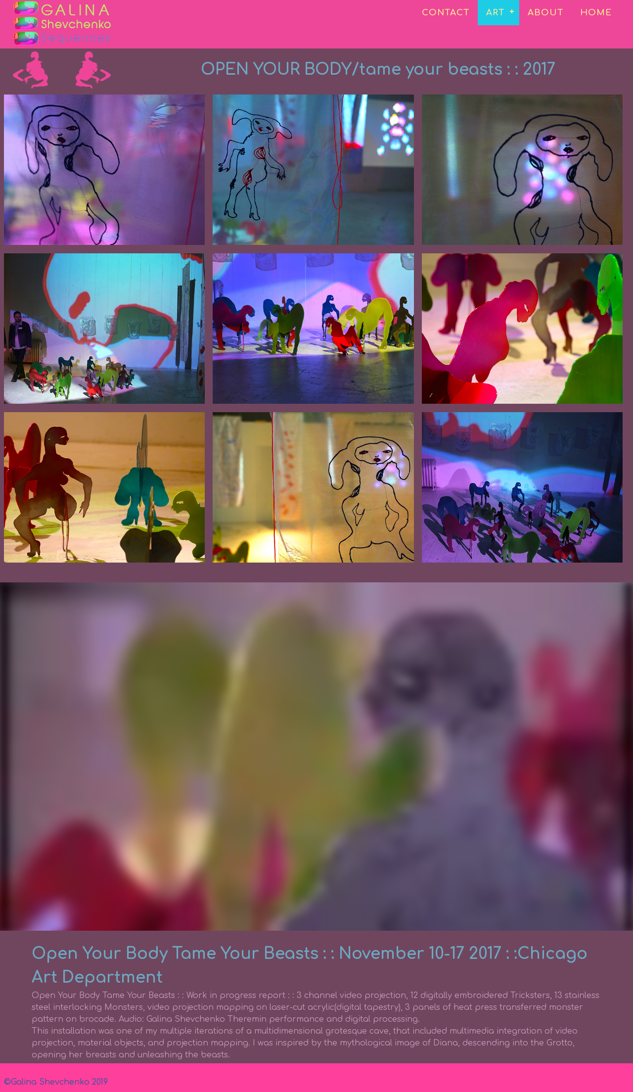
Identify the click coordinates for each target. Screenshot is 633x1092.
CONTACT (445, 12)
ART (495, 12)
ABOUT (545, 12)
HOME (596, 12)
